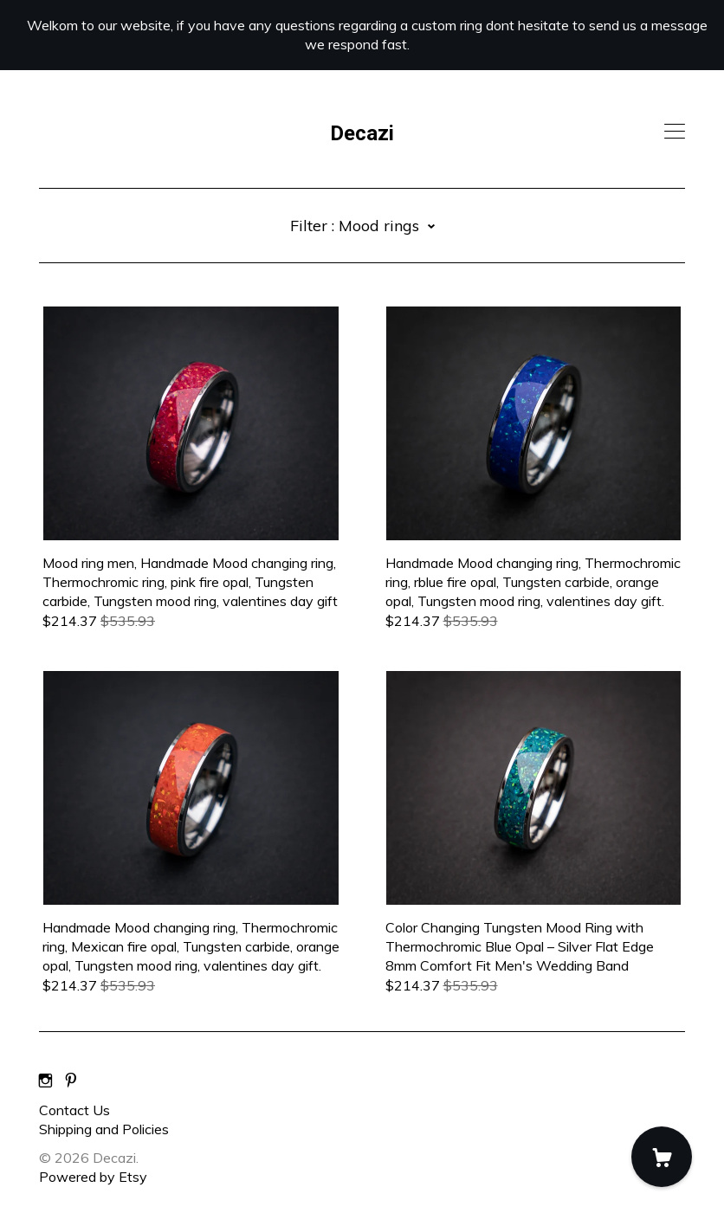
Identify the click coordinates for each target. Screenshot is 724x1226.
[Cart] (661, 1156)
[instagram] (45, 1080)
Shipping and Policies (104, 1129)
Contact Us (74, 1110)
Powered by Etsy (93, 1176)
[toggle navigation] (674, 131)
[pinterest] (71, 1080)
